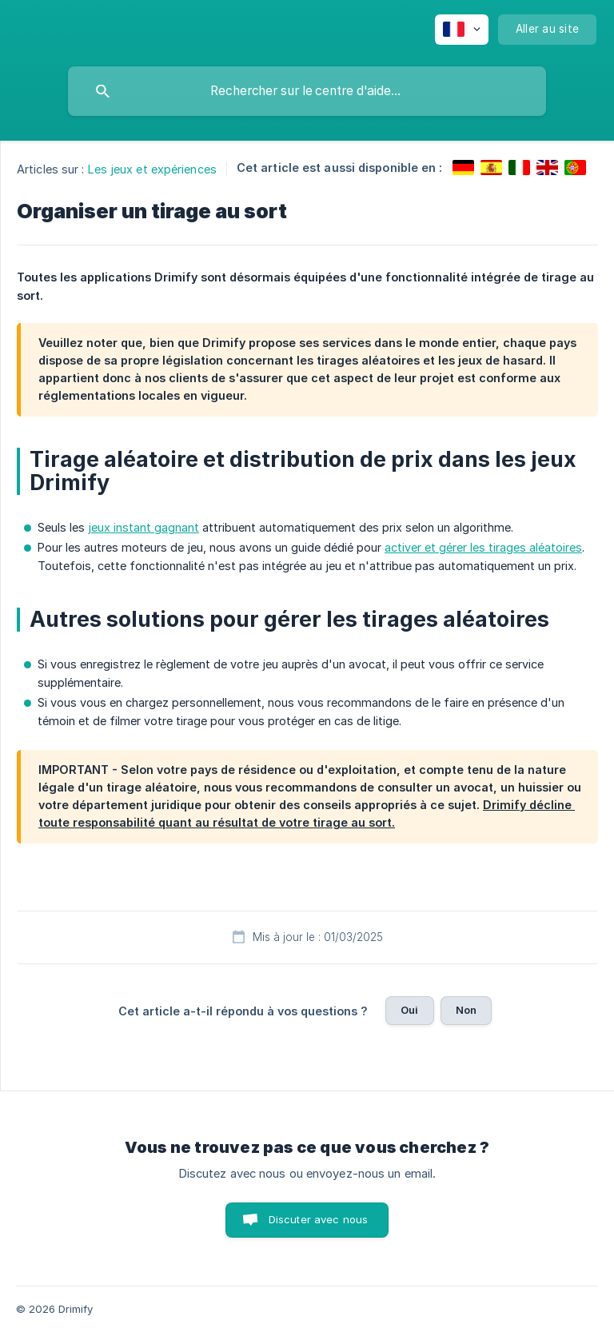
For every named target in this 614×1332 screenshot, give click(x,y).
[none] (461, 29)
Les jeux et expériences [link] (152, 169)
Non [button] (466, 1009)
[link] (463, 167)
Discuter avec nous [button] (319, 1219)
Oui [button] (409, 1009)
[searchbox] (307, 91)
